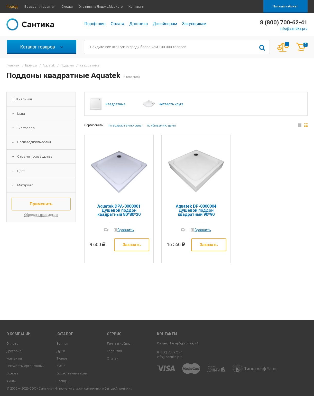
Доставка (138, 23)
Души (61, 351)
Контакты (136, 6)
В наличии (24, 99)
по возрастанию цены (125, 125)
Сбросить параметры (41, 215)
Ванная (62, 343)
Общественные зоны (72, 373)
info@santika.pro (294, 28)
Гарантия (114, 351)
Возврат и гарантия (40, 6)
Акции (11, 381)
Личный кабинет (285, 6)
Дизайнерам (165, 23)
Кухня (61, 366)
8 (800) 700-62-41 (169, 352)
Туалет (62, 358)
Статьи (112, 358)
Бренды (62, 381)
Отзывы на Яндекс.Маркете (101, 6)
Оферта (12, 373)
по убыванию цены (161, 125)
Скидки (67, 6)
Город (12, 6)
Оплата (117, 23)
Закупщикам (194, 23)
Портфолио (95, 23)
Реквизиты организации (25, 366)
